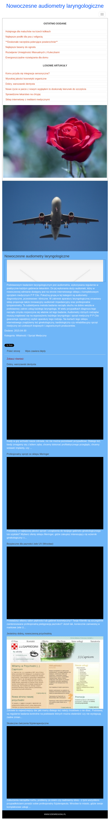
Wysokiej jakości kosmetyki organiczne (26, 78)
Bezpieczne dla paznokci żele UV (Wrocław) (30, 544)
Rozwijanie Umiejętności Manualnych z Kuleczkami (33, 52)
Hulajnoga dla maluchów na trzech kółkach (28, 31)
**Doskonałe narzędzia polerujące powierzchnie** (32, 42)
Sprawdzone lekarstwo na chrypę (23, 94)
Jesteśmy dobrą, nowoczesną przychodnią (29, 633)
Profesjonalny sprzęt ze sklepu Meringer (28, 454)
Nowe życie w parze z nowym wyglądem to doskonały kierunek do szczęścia (46, 89)
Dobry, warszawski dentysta (20, 84)
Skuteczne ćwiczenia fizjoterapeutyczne (28, 723)
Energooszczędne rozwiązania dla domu (27, 57)
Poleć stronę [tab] (13, 351)
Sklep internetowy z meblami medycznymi (28, 99)
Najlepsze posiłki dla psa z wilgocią (24, 36)
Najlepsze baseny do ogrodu (21, 47)
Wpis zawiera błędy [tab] (35, 351)
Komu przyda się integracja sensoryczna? (28, 73)
